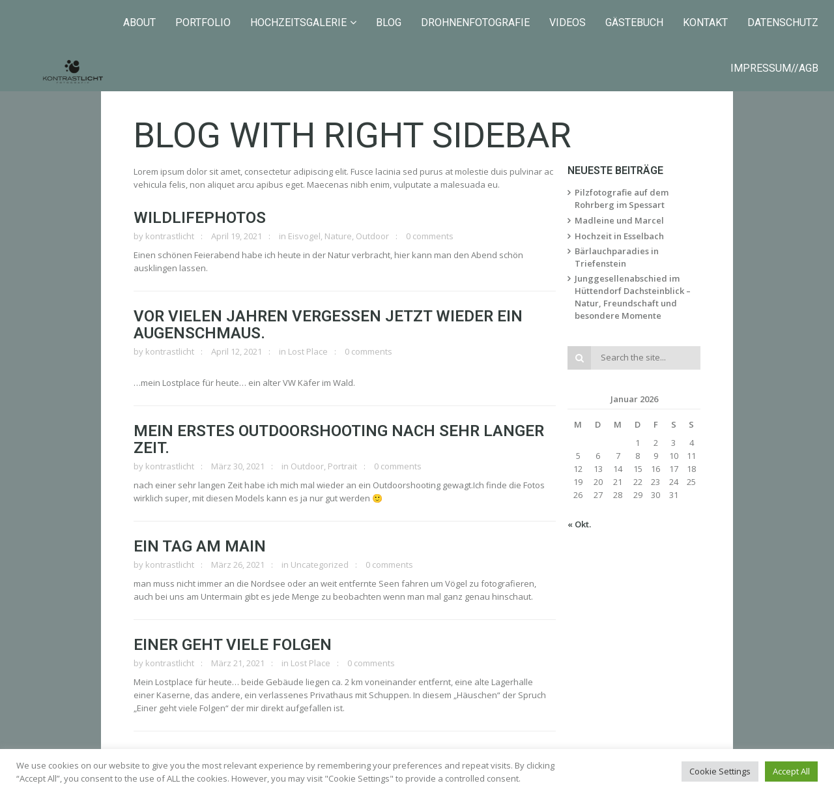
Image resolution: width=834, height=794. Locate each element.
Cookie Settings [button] (720, 771)
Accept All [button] (791, 771)
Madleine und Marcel (619, 220)
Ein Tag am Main (200, 546)
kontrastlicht (169, 236)
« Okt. (579, 524)
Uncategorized (320, 564)
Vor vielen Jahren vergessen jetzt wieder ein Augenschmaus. (328, 324)
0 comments (429, 236)
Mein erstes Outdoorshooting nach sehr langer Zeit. (339, 439)
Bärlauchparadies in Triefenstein (617, 257)
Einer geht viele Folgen (233, 645)
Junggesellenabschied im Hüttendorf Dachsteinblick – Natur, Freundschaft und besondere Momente (633, 296)
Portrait (342, 466)
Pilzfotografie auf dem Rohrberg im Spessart (622, 198)
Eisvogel (304, 236)
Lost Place (308, 351)
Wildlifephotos (200, 218)
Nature (338, 236)
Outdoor (372, 236)
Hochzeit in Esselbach (619, 236)
